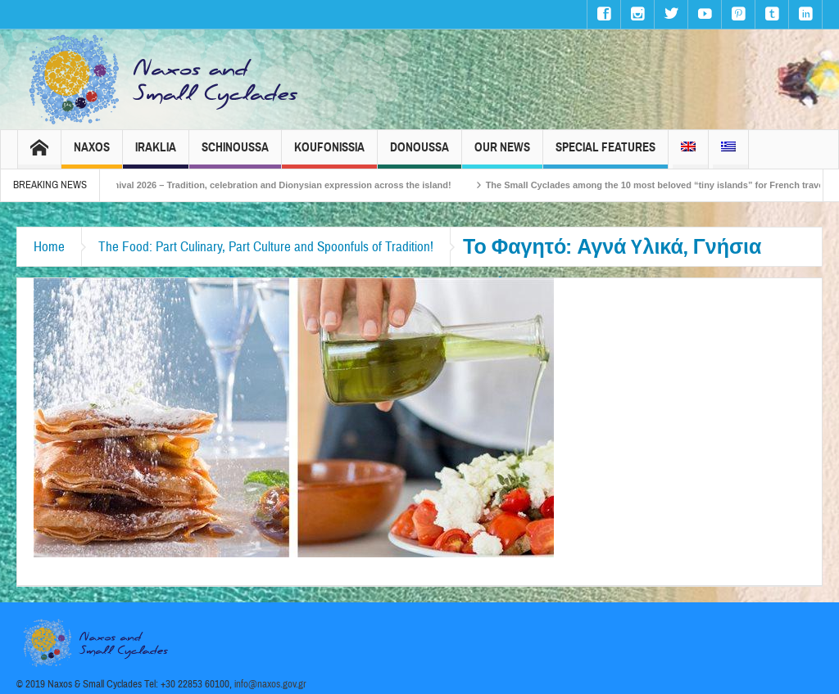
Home (49, 246)
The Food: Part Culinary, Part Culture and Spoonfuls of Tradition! (265, 246)
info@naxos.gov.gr (270, 684)
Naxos (91, 154)
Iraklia (155, 154)
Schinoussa (235, 154)
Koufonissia (329, 154)
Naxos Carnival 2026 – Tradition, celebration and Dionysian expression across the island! (278, 185)
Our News (502, 154)
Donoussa (419, 154)
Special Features (605, 154)
